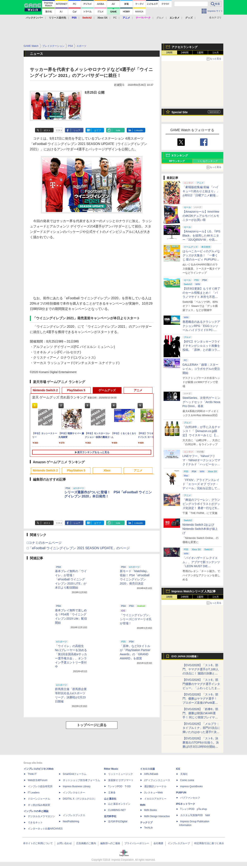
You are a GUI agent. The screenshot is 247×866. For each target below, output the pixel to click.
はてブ (97, 130)
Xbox (106, 470)
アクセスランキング (185, 47)
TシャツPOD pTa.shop (193, 809)
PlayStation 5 (76, 390)
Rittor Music (111, 768)
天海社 (184, 774)
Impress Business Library (77, 786)
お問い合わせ (64, 843)
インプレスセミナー (74, 792)
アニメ (138, 390)
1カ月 (215, 52)
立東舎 (112, 792)
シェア (77, 130)
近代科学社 (110, 816)
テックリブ (146, 822)
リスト (59, 130)
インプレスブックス (74, 815)
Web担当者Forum (37, 780)
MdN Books (150, 810)
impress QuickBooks (191, 786)
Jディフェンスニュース (157, 780)
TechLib (148, 827)
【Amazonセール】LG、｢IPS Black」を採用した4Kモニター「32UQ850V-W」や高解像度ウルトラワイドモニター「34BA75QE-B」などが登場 (201, 240)
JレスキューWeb (153, 792)
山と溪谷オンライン (119, 803)
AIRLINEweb (151, 774)
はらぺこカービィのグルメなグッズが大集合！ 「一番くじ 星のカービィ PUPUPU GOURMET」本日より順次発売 (201, 259)
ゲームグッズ (107, 390)
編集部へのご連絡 (110, 843)
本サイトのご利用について (38, 843)
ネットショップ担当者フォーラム (81, 780)
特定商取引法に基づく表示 (209, 843)
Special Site (180, 112)
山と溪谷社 (110, 798)
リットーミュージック (120, 774)
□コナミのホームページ (44, 542)
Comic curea (187, 780)
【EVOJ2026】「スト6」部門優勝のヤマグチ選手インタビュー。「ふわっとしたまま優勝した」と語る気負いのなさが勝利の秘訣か (201, 688)
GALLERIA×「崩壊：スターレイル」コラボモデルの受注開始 (201, 369)
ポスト (47, 130)
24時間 (184, 52)
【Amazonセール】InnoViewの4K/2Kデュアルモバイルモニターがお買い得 (201, 216)
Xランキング (180, 155)
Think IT (32, 774)
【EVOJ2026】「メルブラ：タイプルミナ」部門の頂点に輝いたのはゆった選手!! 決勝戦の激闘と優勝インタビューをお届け (201, 732)
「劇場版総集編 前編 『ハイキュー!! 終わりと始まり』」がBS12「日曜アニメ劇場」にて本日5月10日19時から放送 (201, 195)
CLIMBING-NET (117, 810)
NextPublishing (71, 821)
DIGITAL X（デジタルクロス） (80, 798)
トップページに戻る (92, 725)
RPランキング (177, 161)
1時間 (169, 52)
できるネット (35, 822)
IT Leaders (34, 792)
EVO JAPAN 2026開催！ (185, 656)
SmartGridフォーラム (75, 774)
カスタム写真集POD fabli (195, 815)
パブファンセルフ (190, 797)
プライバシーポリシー (136, 843)
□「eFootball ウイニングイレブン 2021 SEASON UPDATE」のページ (78, 548)
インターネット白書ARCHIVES (45, 828)
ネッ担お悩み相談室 (39, 805)
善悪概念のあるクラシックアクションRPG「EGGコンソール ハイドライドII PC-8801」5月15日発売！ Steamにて (201, 330)
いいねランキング (208, 161)
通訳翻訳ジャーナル (155, 786)
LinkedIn (138, 130)
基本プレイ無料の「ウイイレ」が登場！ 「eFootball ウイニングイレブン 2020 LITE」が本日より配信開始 (71, 579)
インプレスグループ (179, 843)
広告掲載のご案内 (86, 843)
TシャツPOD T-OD (119, 786)
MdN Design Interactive (157, 816)
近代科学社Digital (117, 821)
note (118, 130)
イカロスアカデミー (155, 798)
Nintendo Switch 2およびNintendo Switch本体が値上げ (200, 529)
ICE (178, 768)
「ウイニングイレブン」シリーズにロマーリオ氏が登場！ (136, 619)
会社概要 (158, 843)
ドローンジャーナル (39, 798)
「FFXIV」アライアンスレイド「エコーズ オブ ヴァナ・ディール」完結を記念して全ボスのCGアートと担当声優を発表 (201, 488)
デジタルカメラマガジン (41, 816)
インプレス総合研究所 (40, 786)
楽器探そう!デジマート (120, 780)
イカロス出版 (147, 768)
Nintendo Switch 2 (45, 390)
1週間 (200, 52)
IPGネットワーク (185, 803)
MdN (142, 805)
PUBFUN (181, 792)
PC (115, 17)
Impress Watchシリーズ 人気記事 (194, 591)
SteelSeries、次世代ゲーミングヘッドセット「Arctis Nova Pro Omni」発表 (201, 402)
